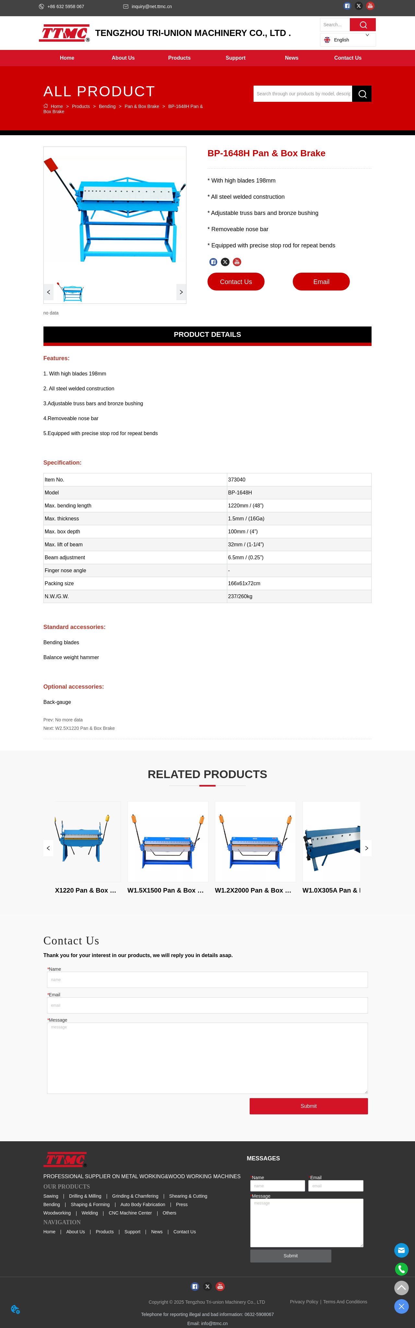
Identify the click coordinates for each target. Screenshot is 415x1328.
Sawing (50, 1196)
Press (182, 1204)
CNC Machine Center (130, 1212)
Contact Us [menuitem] (348, 58)
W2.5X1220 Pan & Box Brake (85, 728)
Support (132, 1231)
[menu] (207, 58)
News (157, 1231)
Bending (107, 106)
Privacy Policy (304, 1301)
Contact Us (184, 1231)
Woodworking (57, 1212)
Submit (309, 1106)
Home (57, 106)
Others (169, 1212)
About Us (75, 1231)
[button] (123, 58)
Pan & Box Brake (142, 106)
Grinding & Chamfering (135, 1196)
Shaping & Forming (90, 1204)
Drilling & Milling (85, 1196)
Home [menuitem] (67, 58)
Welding (90, 1212)
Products (81, 106)
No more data (69, 719)
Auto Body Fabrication (143, 1204)
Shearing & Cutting (188, 1196)
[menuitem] (123, 58)
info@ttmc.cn (214, 1323)
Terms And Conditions (345, 1301)
